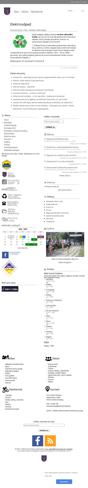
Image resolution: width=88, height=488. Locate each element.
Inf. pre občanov (52, 311)
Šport (48, 321)
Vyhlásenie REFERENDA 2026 (57, 139)
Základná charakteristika (14, 364)
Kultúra (49, 326)
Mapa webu (75, 2)
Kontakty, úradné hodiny (57, 373)
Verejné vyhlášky (72, 152)
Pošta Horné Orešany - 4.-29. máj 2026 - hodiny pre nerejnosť (38, 96)
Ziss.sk (48, 210)
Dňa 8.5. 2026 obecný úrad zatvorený (28, 80)
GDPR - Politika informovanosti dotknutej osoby (65, 411)
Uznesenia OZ (73, 164)
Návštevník (37, 11)
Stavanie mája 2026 (21, 83)
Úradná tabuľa (10, 125)
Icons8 (41, 451)
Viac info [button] (48, 476)
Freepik (28, 451)
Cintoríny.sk (50, 221)
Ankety (48, 295)
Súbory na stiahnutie (54, 300)
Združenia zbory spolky (14, 369)
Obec (16, 11)
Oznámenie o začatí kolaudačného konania (62, 147)
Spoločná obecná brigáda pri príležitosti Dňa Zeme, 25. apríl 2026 (40, 99)
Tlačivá (50, 368)
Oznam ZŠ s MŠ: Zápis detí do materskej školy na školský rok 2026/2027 (43, 102)
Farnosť (51, 379)
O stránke (69, 449)
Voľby (72, 144)
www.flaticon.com (52, 451)
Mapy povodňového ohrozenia (57, 213)
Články (48, 284)
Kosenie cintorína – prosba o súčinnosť (29, 93)
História (49, 332)
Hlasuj (46, 342)
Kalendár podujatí (11, 150)
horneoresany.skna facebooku (15, 253)
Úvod (6, 120)
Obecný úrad (52, 364)
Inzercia (51, 182)
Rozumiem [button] (64, 482)
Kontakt (84, 2)
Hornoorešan (10, 380)
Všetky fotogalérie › (65, 262)
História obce (9, 136)
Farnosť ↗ (8, 139)
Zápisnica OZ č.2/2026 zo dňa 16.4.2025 (61, 155)
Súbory (50, 134)
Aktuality (8, 122)
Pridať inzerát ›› (65, 190)
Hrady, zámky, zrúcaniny (14, 400)
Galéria (7, 142)
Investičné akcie (11, 147)
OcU (46, 449)
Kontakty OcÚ (10, 128)
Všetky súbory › (65, 175)
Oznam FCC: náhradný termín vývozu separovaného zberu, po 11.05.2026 (43, 77)
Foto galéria (9, 376)
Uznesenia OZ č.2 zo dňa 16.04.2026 (59, 161)
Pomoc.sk (49, 207)
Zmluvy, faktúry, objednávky (58, 371)
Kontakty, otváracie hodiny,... (16, 131)
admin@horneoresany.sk (57, 449)
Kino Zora (49, 219)
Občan (25, 11)
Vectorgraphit (35, 451)
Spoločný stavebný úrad (55, 216)
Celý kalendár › (23, 248)
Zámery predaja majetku (70, 172)
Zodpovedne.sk (51, 204)
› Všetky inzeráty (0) (51, 186)
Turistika (8, 395)
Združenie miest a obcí (54, 201)
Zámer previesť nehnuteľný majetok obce (61, 167)
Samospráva (51, 305)
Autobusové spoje (12, 409)
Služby (7, 144)
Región (49, 337)
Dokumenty (9, 133)
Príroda (8, 397)
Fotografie (50, 290)
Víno (6, 402)
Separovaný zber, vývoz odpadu (60, 375)
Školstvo (51, 377)
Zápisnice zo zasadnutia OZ (69, 158)
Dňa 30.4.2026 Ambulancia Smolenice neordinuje (33, 90)
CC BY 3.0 (68, 451)
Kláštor (50, 382)
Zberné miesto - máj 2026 (24, 87)
